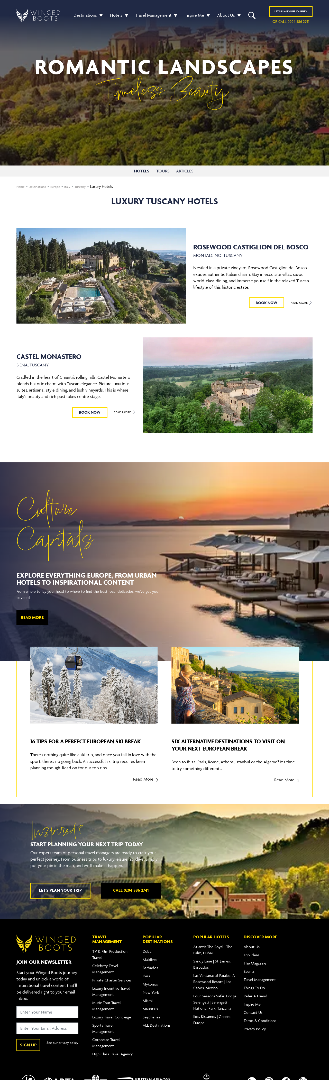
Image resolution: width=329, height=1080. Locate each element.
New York (151, 999)
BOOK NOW (266, 302)
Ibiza (146, 982)
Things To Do (254, 994)
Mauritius (150, 1015)
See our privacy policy (60, 1051)
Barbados (150, 974)
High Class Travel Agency (112, 1060)
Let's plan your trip (60, 896)
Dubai (147, 958)
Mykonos (150, 990)
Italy (75, 186)
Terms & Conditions (260, 1027)
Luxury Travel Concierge (111, 1023)
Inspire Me (194, 16)
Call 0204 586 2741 (131, 896)
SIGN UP (28, 1051)
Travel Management (153, 16)
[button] (100, 16)
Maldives (150, 966)
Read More (301, 303)
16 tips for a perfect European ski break (88, 744)
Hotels (116, 16)
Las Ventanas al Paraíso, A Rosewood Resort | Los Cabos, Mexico (214, 988)
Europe (61, 186)
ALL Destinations (156, 1031)
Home (21, 186)
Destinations (85, 16)
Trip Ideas (251, 961)
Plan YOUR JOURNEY (291, 12)
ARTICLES (186, 170)
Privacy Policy (255, 1035)
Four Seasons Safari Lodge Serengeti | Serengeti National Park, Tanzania (214, 1008)
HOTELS (141, 170)
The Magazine (255, 969)
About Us (226, 16)
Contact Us (253, 1019)
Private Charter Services (112, 986)
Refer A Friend (255, 1002)
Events (249, 978)
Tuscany (89, 186)
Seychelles (151, 1023)
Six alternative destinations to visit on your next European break (233, 744)
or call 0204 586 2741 (290, 23)
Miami (147, 1007)
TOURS (163, 170)
